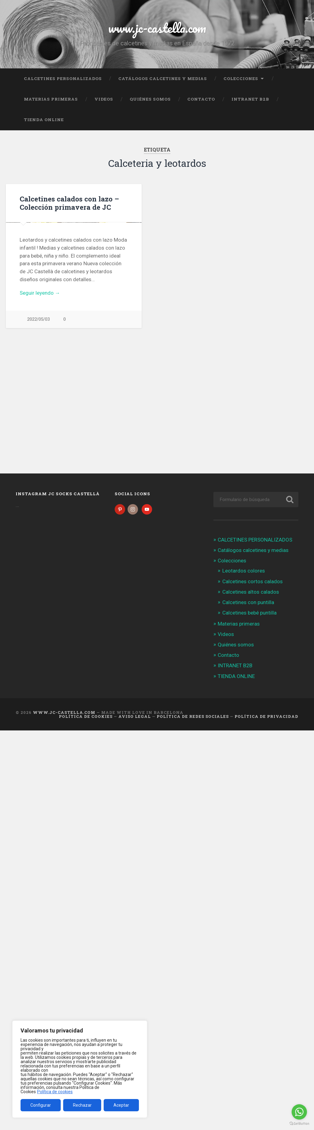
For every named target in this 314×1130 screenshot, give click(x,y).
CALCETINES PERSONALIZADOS (63, 78)
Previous (14, 279)
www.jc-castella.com (157, 27)
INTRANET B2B (250, 99)
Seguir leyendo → (40, 406)
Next (134, 279)
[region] (79, 1069)
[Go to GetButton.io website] (299, 1124)
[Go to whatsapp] (299, 1112)
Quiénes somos (150, 99)
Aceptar (121, 1105)
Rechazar (82, 1105)
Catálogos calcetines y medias (162, 78)
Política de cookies (55, 1092)
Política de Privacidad (266, 717)
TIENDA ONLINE (44, 119)
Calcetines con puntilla (248, 603)
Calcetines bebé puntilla (249, 614)
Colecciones (241, 78)
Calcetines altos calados (250, 593)
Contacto (201, 99)
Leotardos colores (243, 572)
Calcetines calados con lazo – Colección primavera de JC (69, 203)
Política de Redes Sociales (193, 717)
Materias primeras (51, 99)
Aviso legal (134, 717)
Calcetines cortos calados (252, 582)
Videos (103, 99)
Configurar (40, 1105)
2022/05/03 (38, 432)
